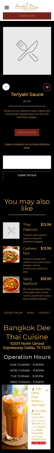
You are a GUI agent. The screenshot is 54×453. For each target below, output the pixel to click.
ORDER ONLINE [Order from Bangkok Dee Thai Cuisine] (13, 312)
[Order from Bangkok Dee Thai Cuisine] (11, 230)
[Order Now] (38, 443)
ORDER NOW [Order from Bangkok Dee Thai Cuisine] (27, 15)
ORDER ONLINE (27, 132)
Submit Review (27, 175)
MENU (30, 312)
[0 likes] (46, 88)
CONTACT (44, 312)
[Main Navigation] (7, 7)
